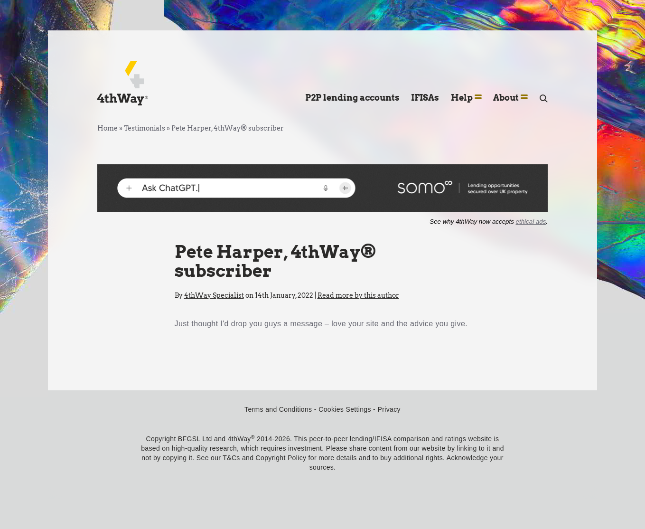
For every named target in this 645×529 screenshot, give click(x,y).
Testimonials (144, 128)
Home (107, 128)
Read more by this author (358, 295)
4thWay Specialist (214, 295)
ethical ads (531, 221)
